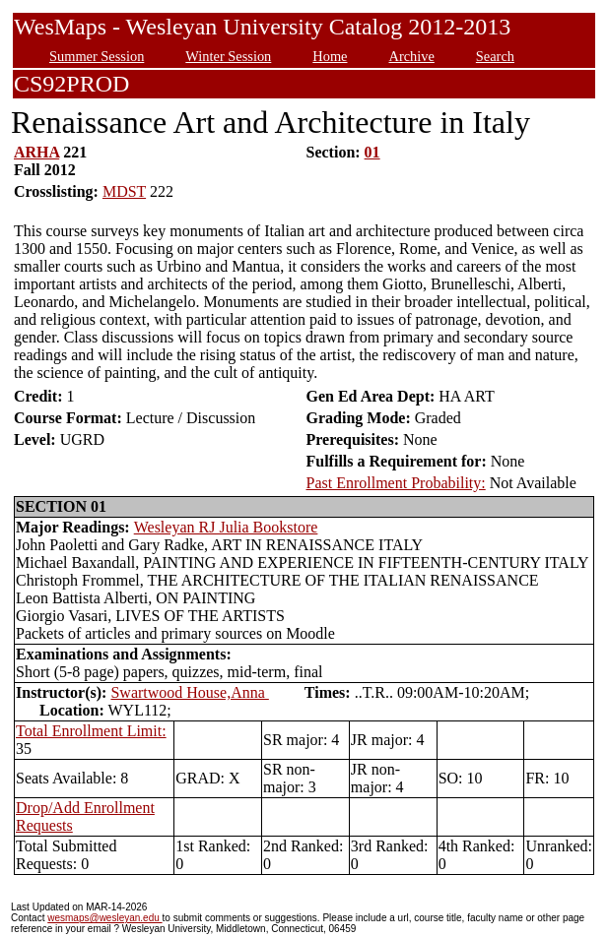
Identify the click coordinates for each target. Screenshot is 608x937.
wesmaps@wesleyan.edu (104, 917)
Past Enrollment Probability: (396, 482)
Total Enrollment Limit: (91, 730)
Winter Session (228, 56)
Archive (411, 56)
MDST (124, 191)
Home (329, 56)
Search (495, 56)
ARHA (36, 152)
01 (372, 152)
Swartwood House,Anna (189, 692)
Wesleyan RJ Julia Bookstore (226, 527)
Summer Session (96, 56)
